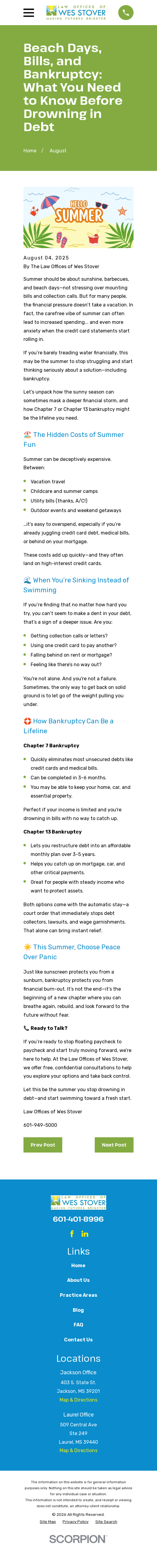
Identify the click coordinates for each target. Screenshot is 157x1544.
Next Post (114, 1144)
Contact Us (78, 1340)
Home (78, 1265)
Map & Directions (78, 1400)
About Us (78, 1280)
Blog (78, 1310)
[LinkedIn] (85, 1233)
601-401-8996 (78, 1219)
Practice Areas (78, 1295)
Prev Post (43, 1144)
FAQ (78, 1325)
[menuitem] (48, 1521)
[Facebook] (72, 1233)
